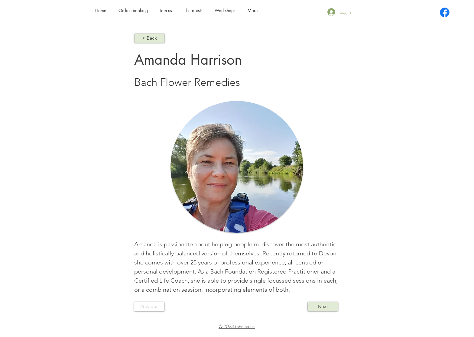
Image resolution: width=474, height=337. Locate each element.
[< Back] (149, 38)
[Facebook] (444, 12)
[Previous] (149, 306)
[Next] (323, 306)
